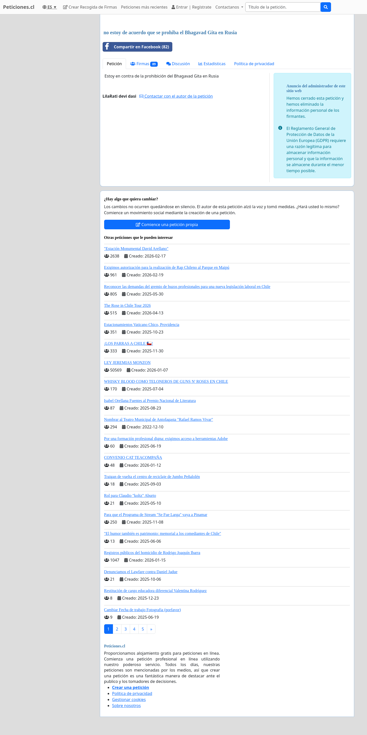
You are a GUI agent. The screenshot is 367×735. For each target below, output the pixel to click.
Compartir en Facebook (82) (136, 46)
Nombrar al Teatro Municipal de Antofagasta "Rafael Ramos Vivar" (158, 419)
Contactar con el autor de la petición (176, 96)
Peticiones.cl (18, 7)
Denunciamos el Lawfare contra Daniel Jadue (141, 572)
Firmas (143, 64)
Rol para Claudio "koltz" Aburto (130, 495)
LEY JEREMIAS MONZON (127, 362)
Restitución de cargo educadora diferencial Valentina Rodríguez (155, 591)
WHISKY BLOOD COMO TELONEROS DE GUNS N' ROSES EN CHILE (166, 381)
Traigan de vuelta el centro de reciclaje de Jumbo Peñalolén (152, 476)
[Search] (283, 7)
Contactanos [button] (227, 7)
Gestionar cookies (129, 699)
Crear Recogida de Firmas (90, 7)
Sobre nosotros (126, 705)
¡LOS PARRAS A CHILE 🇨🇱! (128, 343)
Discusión (178, 63)
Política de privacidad (254, 63)
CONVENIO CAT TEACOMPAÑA (133, 457)
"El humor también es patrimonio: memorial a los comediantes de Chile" (162, 533)
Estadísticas (211, 63)
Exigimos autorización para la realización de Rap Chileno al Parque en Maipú (166, 267)
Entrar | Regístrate (191, 7)
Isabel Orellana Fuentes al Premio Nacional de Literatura (150, 400)
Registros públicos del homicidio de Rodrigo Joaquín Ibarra (152, 552)
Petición (114, 63)
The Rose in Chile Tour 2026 (127, 305)
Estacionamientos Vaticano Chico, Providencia (141, 324)
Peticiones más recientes (144, 7)
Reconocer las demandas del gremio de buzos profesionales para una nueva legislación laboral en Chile (187, 286)
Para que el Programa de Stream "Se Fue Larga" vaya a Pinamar (155, 514)
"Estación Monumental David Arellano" (136, 248)
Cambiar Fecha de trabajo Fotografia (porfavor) (142, 610)
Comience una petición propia (167, 224)
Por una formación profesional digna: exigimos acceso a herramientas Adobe (166, 438)
